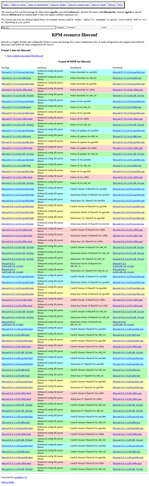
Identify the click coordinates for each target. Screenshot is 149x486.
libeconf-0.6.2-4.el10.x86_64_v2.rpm (123, 264)
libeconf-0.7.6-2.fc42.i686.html (16, 136)
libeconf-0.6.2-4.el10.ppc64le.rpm (128, 206)
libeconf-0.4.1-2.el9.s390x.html (16, 463)
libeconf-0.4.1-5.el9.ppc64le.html (17, 340)
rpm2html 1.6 (20, 477)
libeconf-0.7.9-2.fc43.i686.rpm (127, 107)
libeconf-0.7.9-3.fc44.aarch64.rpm (129, 72)
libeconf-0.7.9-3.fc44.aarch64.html (18, 72)
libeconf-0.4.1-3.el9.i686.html (16, 422)
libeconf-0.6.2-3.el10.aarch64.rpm (128, 276)
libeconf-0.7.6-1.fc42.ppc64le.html (18, 171)
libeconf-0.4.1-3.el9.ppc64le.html (17, 428)
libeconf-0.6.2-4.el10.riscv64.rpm (128, 224)
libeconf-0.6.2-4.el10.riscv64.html (17, 224)
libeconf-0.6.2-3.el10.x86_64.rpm (128, 311)
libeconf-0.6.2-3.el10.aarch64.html (18, 276)
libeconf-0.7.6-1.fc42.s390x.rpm (128, 177)
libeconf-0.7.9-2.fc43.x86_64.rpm (128, 124)
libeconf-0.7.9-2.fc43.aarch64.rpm (129, 101)
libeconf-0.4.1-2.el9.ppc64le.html (17, 457)
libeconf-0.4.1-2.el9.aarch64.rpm (128, 446)
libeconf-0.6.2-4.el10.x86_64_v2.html (12, 264)
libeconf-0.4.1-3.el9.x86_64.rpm (128, 440)
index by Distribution (38, 5)
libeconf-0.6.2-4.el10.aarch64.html (18, 189)
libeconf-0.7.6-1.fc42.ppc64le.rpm (129, 171)
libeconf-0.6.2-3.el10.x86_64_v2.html (12, 323)
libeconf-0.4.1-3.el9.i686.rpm (126, 422)
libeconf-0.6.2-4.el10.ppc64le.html (18, 206)
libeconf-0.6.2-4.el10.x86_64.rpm (128, 247)
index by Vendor (58, 5)
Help (120, 5)
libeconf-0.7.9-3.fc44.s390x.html (17, 89)
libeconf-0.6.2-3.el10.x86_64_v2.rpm (123, 323)
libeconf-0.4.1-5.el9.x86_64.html (17, 352)
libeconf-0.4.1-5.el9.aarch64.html (17, 329)
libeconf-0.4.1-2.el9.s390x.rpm (127, 463)
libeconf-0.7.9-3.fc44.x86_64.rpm (128, 95)
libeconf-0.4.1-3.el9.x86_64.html (17, 440)
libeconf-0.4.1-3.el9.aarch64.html (17, 416)
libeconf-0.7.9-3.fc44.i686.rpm (127, 78)
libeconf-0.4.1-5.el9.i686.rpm (126, 335)
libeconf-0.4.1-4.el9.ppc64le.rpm (128, 381)
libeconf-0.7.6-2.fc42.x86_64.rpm (128, 154)
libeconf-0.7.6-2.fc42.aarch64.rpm (129, 130)
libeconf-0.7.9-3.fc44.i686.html (16, 78)
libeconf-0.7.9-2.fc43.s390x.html (17, 119)
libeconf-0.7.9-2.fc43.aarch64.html (18, 101)
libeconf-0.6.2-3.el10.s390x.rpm (128, 300)
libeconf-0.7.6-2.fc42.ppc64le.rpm (129, 142)
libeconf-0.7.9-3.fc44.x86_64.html (18, 95)
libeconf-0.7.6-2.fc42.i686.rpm (127, 136)
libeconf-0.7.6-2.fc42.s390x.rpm (128, 148)
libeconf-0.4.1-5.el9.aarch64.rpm (128, 329)
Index (6, 5)
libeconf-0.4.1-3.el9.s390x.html (16, 434)
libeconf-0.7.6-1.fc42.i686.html (16, 165)
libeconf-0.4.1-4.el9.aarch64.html (17, 358)
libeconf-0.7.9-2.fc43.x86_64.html (18, 124)
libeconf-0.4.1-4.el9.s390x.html (16, 393)
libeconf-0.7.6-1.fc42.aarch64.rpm (129, 159)
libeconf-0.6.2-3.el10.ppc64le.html (18, 288)
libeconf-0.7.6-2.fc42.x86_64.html (18, 154)
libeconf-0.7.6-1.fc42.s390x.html (17, 177)
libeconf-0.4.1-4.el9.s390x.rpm (127, 393)
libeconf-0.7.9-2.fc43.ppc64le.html (18, 113)
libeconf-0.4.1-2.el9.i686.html (16, 451)
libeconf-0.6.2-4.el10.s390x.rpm (128, 230)
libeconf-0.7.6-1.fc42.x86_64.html (18, 183)
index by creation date (79, 5)
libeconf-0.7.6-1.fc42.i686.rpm (127, 165)
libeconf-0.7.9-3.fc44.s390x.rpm (128, 89)
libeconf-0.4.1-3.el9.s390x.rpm (127, 434)
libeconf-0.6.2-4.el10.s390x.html (17, 230)
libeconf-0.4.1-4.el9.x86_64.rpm (128, 405)
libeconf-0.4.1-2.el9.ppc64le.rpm (128, 457)
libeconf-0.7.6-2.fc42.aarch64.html (18, 130)
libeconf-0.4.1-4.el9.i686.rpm (126, 370)
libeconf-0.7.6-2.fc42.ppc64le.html (18, 142)
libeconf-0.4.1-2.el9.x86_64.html (17, 469)
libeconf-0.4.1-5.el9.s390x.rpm (127, 346)
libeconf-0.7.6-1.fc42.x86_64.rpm (128, 183)
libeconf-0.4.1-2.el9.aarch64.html (17, 446)
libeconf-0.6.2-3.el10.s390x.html (17, 300)
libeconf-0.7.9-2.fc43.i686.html (16, 107)
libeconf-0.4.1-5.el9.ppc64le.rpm (128, 340)
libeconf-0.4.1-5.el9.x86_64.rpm (128, 352)
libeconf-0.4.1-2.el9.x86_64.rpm (128, 469)
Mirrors (112, 5)
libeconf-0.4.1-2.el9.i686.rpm (126, 451)
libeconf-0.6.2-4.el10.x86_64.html (18, 247)
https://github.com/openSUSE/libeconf (25, 56)
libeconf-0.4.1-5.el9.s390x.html (16, 346)
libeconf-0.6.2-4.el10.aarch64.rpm (128, 189)
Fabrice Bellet (7, 482)
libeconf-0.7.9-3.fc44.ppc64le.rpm (129, 84)
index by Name (99, 5)
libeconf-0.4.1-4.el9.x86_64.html (17, 405)
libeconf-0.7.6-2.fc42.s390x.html (17, 148)
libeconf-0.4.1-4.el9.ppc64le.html (17, 381)
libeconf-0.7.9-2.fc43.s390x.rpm (128, 119)
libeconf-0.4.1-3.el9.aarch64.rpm (128, 416)
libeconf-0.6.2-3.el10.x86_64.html (18, 311)
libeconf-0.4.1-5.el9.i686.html (16, 335)
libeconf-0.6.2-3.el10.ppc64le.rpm (128, 288)
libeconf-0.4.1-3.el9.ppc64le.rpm (128, 428)
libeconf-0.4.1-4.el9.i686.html (16, 370)
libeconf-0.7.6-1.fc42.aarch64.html (18, 159)
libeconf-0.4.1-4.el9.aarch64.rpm (128, 358)
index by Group (18, 5)
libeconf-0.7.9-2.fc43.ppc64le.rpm (129, 113)
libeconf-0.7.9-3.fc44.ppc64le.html (18, 84)
